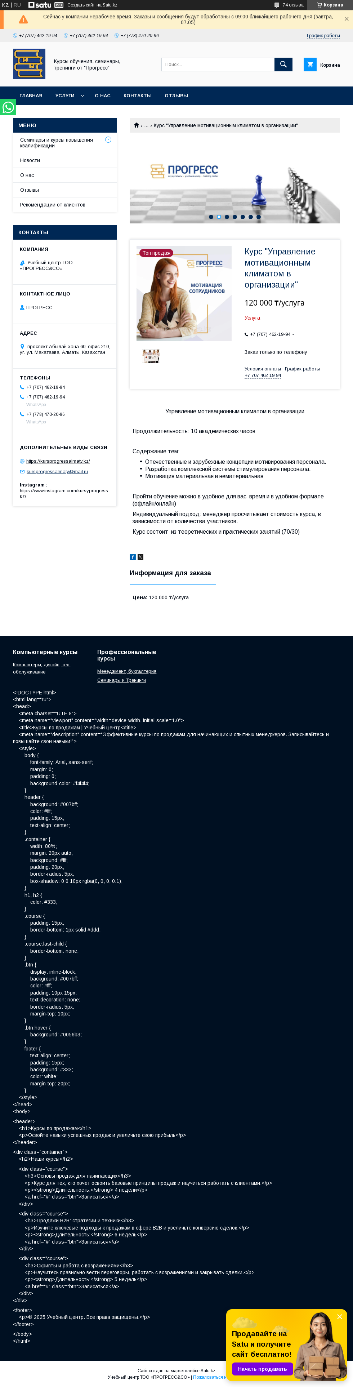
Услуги (65, 95)
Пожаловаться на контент (219, 1377)
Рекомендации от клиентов (52, 205)
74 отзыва (293, 5)
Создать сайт (81, 5)
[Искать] (283, 64)
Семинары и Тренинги (121, 680)
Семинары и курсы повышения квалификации (56, 142)
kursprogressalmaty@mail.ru (57, 471)
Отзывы (176, 95)
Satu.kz (208, 1370)
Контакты (138, 95)
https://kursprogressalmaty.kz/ (58, 461)
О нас (103, 95)
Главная (31, 95)
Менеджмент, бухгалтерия (126, 671)
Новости (30, 160)
